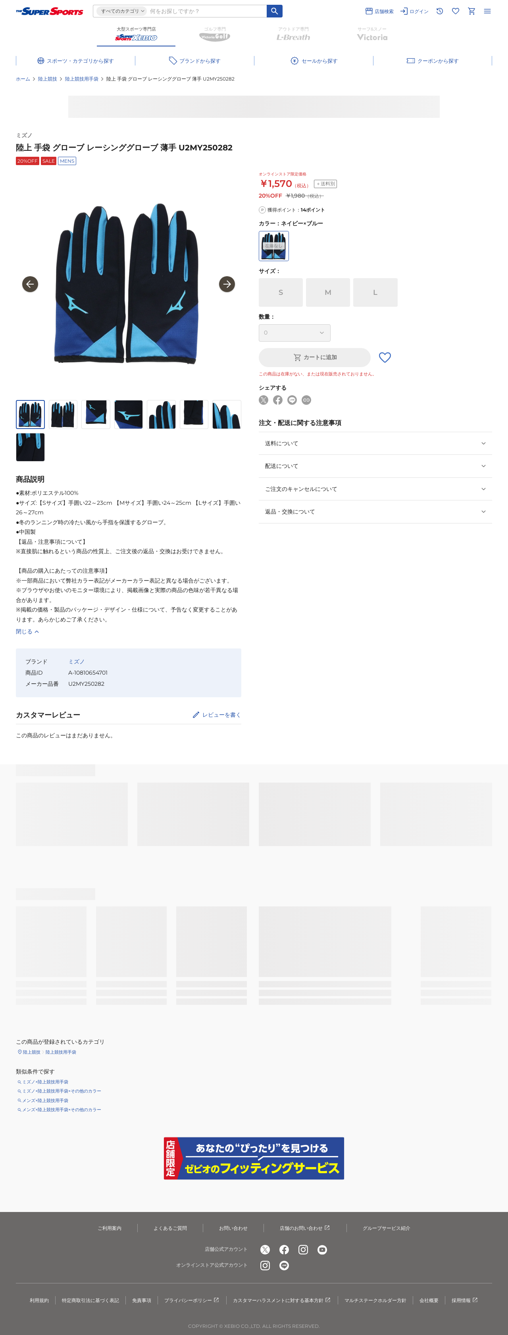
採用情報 (465, 1300)
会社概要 (429, 1300)
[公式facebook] (284, 1249)
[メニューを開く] (487, 11)
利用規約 (39, 1300)
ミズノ (24, 135)
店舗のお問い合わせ (305, 1228)
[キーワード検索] (275, 11)
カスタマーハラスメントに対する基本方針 (282, 1300)
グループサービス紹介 (386, 1228)
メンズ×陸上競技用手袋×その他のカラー (61, 1109)
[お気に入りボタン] (385, 357)
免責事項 (141, 1300)
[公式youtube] (322, 1249)
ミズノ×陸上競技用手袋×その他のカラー (61, 1091)
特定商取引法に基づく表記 (90, 1300)
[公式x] (265, 1249)
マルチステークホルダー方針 (375, 1300)
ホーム (23, 79)
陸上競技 (47, 79)
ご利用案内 (109, 1228)
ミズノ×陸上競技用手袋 (45, 1082)
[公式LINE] (284, 1265)
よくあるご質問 (170, 1228)
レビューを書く (221, 714)
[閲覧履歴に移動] (440, 11)
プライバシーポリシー (192, 1300)
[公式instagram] (303, 1249)
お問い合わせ (233, 1228)
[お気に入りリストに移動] (455, 11)
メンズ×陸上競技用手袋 (45, 1100)
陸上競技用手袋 (81, 79)
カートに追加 (314, 357)
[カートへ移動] (471, 11)
